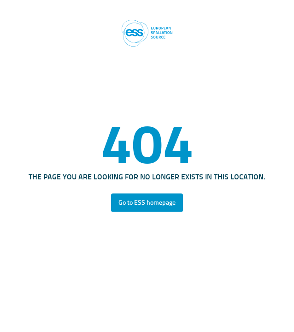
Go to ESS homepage (147, 203)
